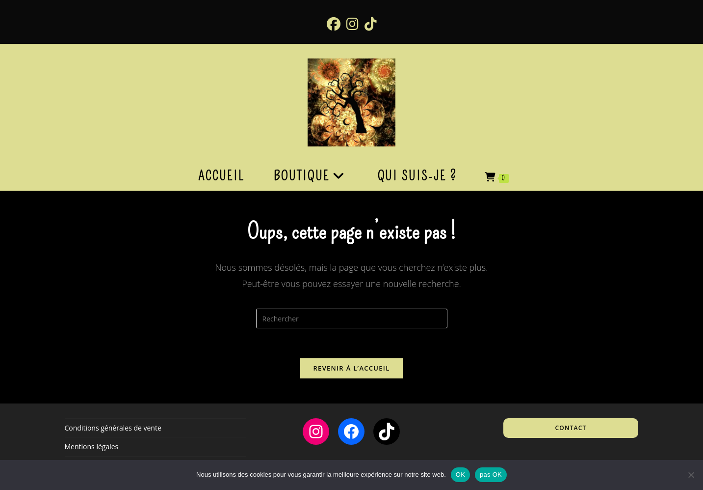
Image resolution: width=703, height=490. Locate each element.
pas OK (491, 474)
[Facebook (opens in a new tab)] (333, 23)
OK (460, 474)
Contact (571, 428)
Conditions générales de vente (113, 427)
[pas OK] (691, 475)
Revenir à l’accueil (351, 368)
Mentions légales (92, 446)
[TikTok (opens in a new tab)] (371, 23)
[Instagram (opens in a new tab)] (352, 23)
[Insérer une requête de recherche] (351, 318)
